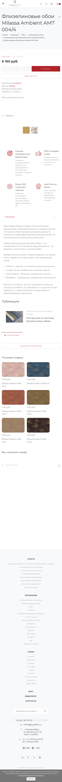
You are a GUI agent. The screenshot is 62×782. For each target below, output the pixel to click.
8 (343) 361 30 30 (24, 720)
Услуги (31, 559)
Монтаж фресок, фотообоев (31, 567)
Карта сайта (31, 683)
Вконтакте (22, 757)
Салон (31, 652)
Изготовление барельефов (31, 577)
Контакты (31, 701)
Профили (31, 637)
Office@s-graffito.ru (33, 725)
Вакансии (31, 680)
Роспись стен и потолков (31, 570)
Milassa (12, 86)
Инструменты (31, 627)
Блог (30, 691)
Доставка (31, 667)
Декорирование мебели (31, 580)
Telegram (28, 757)
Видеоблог (31, 696)
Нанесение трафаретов (31, 584)
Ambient (17, 83)
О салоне (31, 656)
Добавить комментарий (31, 394)
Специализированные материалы (31, 613)
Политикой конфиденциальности (31, 775)
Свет (31, 640)
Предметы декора (31, 644)
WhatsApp (39, 757)
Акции (31, 670)
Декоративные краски (31, 603)
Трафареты (31, 624)
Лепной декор (31, 617)
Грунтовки (31, 634)
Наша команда (31, 677)
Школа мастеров (31, 587)
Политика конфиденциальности (31, 768)
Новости (31, 673)
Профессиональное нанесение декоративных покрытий (31, 564)
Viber (34, 757)
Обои (31, 607)
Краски (31, 630)
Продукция (31, 595)
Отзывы (31, 663)
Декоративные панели (31, 620)
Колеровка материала (31, 574)
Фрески (31, 610)
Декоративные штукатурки (31, 600)
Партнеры (31, 660)
